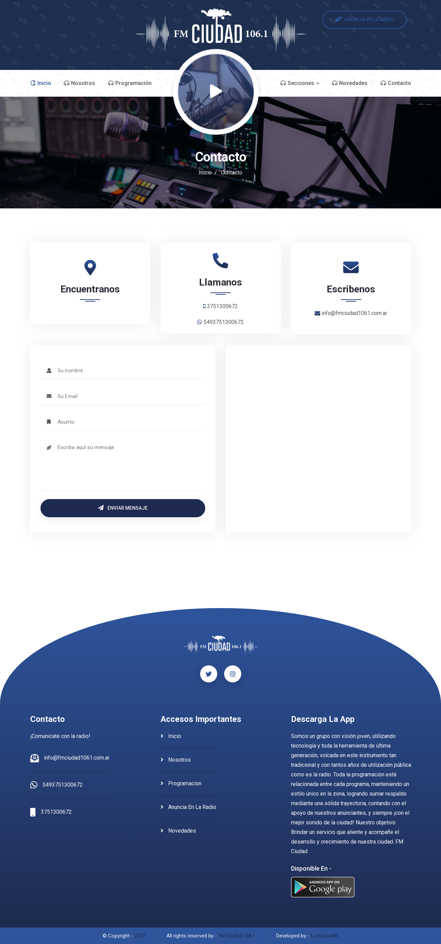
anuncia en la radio (188, 807)
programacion (181, 783)
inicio (171, 736)
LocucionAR (324, 936)
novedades (178, 830)
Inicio (205, 172)
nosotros (176, 760)
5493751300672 (63, 785)
